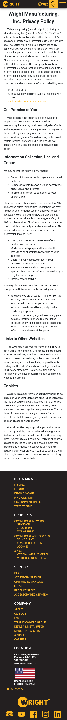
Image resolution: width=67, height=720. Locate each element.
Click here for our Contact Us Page (27, 101)
